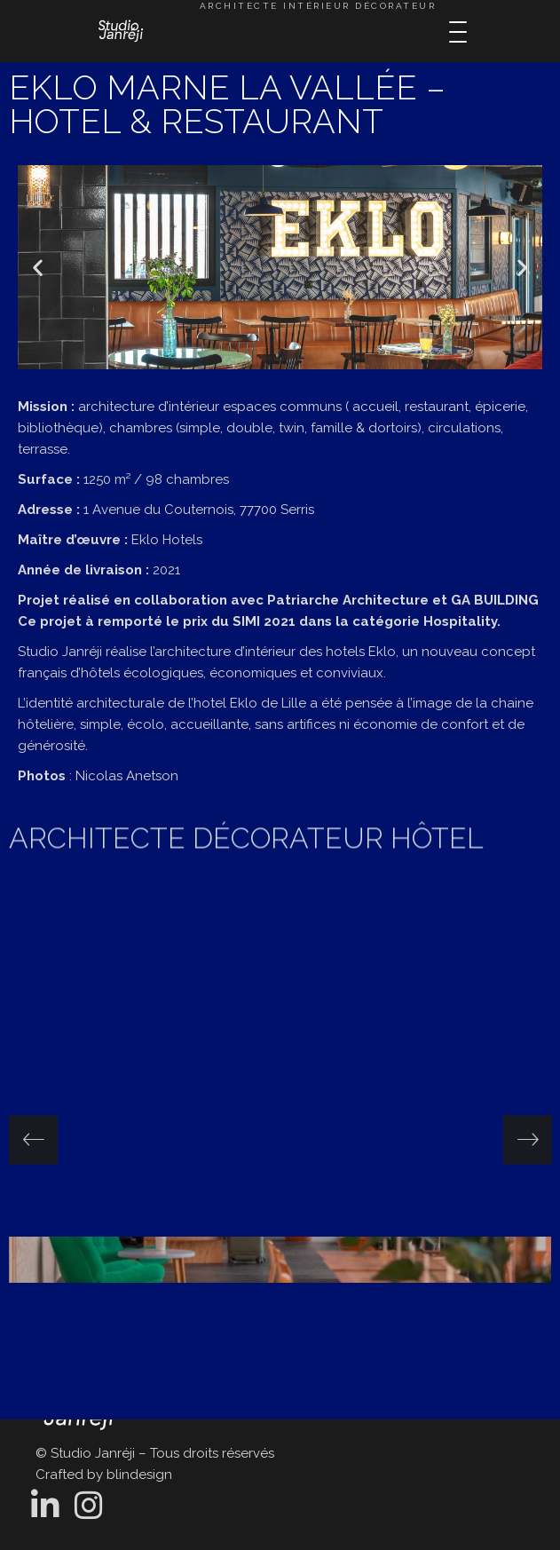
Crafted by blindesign (103, 1475)
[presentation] (33, 1139)
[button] (38, 268)
